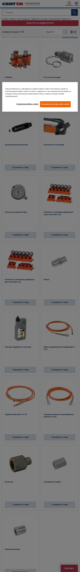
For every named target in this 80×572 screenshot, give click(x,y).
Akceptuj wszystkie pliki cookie (55, 104)
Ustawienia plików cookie (27, 104)
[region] (40, 97)
